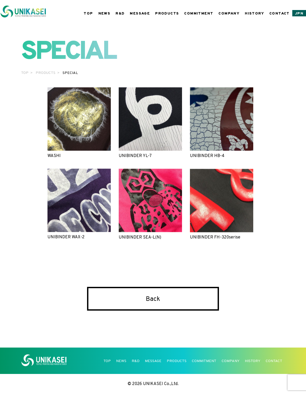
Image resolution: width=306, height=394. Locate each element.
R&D (120, 13)
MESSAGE (140, 13)
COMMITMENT (198, 13)
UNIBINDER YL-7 (150, 122)
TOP (88, 13)
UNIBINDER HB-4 (221, 122)
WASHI (79, 122)
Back (153, 299)
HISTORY (254, 13)
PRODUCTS (167, 13)
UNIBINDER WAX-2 (79, 204)
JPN (299, 13)
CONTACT (279, 13)
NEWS (104, 13)
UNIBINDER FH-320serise (221, 204)
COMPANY (229, 13)
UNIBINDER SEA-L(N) (150, 204)
